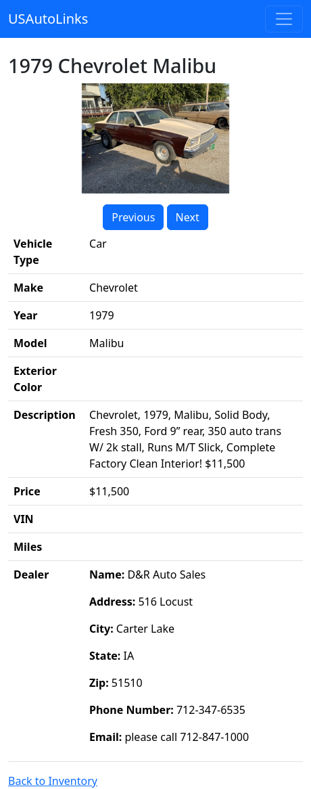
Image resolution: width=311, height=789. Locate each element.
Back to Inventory (52, 780)
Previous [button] (133, 217)
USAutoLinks (48, 18)
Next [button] (187, 217)
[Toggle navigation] (284, 18)
